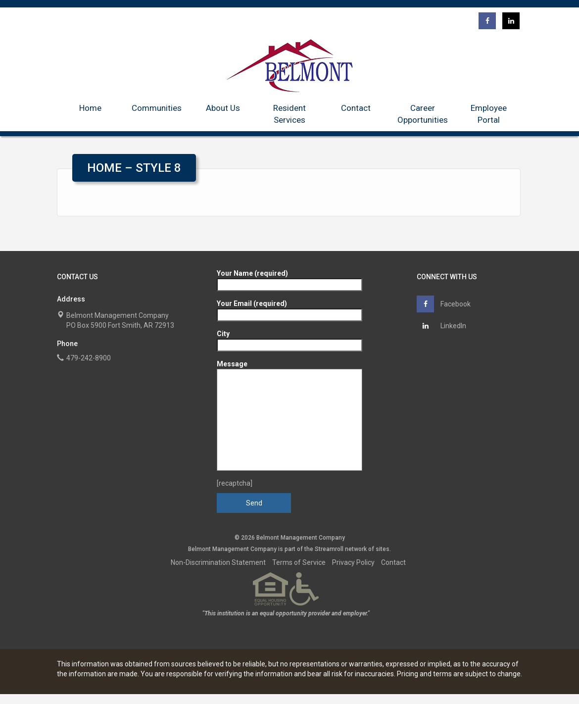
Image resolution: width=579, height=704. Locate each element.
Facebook (444, 304)
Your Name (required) (289, 279)
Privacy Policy (353, 562)
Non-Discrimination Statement (218, 562)
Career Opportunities (422, 114)
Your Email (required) (289, 309)
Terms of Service (299, 562)
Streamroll (329, 549)
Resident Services (289, 114)
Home (90, 108)
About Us (223, 108)
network (356, 549)
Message (289, 415)
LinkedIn (441, 326)
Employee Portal (489, 114)
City (289, 339)
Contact (356, 108)
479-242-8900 (88, 358)
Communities (157, 108)
